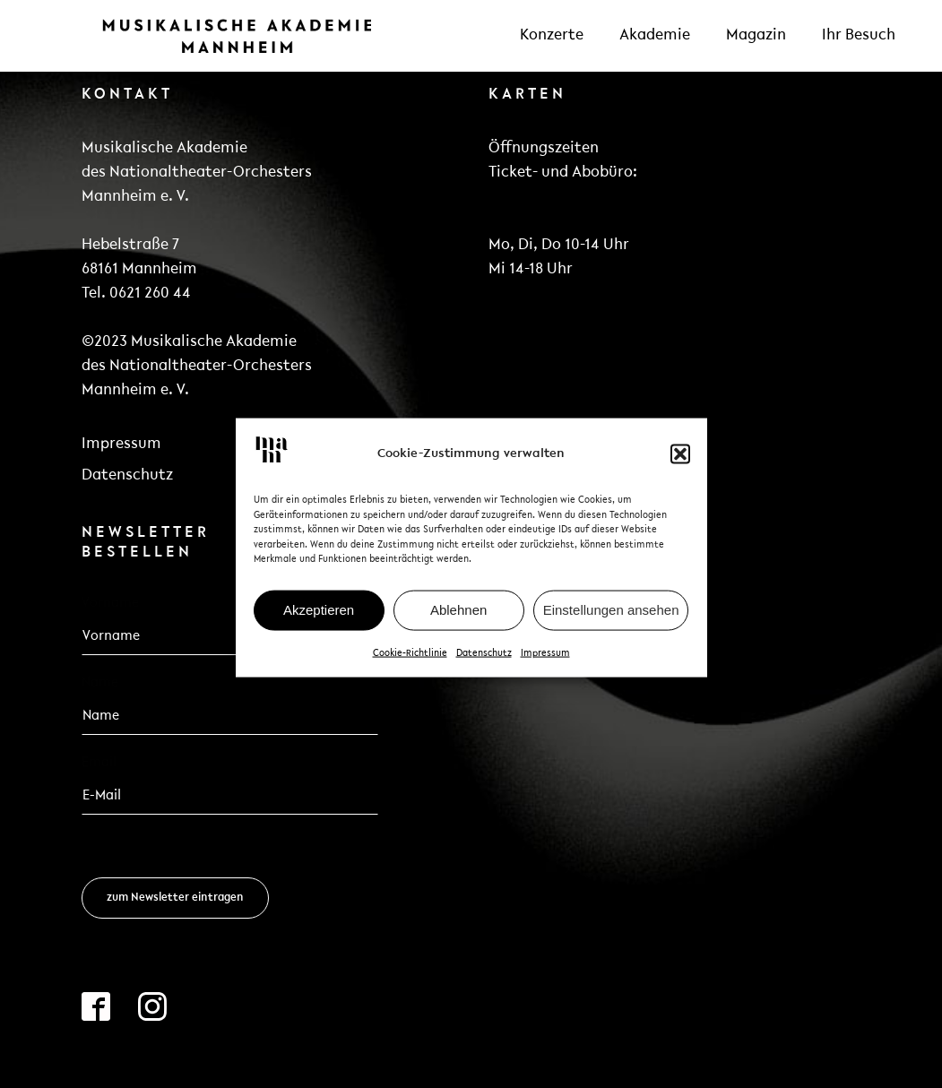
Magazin (756, 35)
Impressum (545, 663)
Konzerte (551, 35)
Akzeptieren (318, 619)
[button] (680, 463)
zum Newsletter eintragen (175, 897)
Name (100, 683)
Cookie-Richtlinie (410, 663)
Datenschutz (484, 663)
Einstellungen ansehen (611, 619)
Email (104, 763)
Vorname (110, 603)
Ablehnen (458, 619)
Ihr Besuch (858, 35)
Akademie (654, 35)
